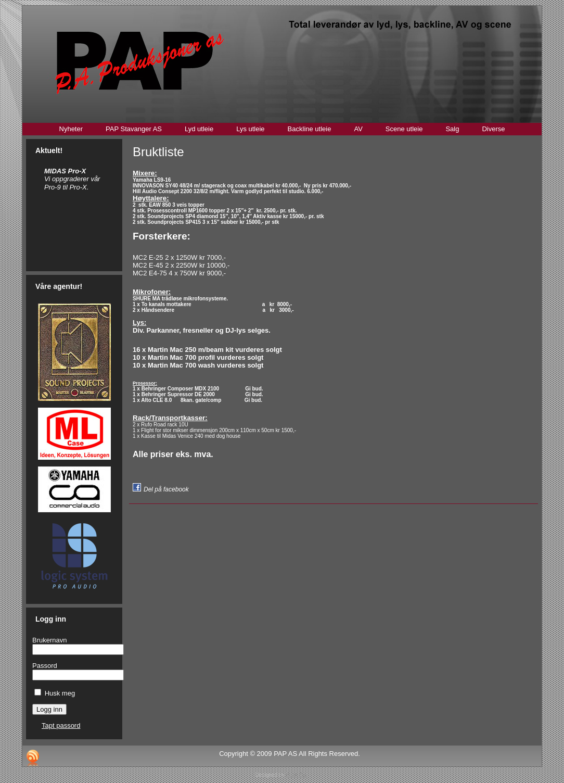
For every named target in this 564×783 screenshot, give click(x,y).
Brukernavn (49, 640)
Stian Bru (296, 775)
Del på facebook (166, 489)
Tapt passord (61, 725)
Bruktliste (158, 152)
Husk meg (60, 693)
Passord (44, 666)
